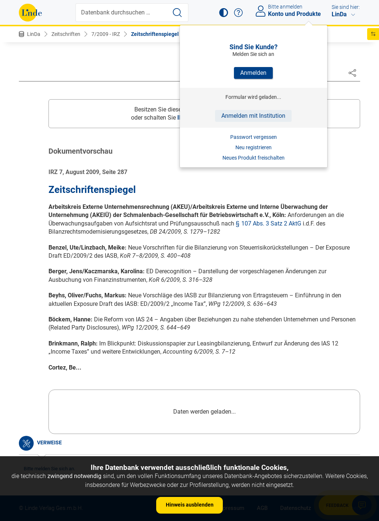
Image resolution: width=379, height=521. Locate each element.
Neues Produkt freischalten (253, 158)
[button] (223, 12)
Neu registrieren (253, 147)
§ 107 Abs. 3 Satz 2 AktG (268, 223)
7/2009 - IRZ (105, 34)
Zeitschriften (65, 34)
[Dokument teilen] (352, 72)
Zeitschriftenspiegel (155, 34)
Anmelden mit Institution (253, 115)
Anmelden (253, 72)
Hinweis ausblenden (190, 505)
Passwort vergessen (253, 137)
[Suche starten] (177, 12)
